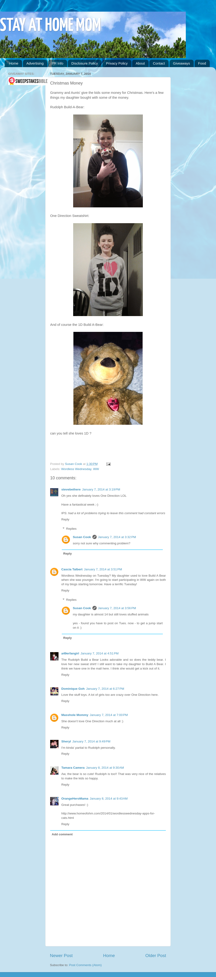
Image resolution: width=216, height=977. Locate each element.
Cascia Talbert (71, 569)
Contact (159, 63)
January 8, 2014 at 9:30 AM (105, 767)
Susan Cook (74, 464)
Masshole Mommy (74, 715)
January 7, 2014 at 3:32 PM (117, 537)
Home (13, 63)
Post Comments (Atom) (85, 965)
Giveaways (181, 63)
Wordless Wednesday (76, 469)
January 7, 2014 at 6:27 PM (105, 688)
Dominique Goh (73, 688)
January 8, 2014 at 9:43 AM (109, 798)
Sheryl (66, 741)
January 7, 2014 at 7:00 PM (109, 715)
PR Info (57, 63)
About (140, 63)
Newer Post (61, 955)
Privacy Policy (117, 63)
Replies (71, 528)
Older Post (155, 955)
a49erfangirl (70, 653)
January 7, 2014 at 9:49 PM (91, 741)
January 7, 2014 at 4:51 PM (100, 653)
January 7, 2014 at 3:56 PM (117, 608)
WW (96, 469)
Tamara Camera (73, 767)
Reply (65, 519)
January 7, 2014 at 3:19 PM (101, 489)
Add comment (62, 834)
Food (202, 63)
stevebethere (71, 489)
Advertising (35, 63)
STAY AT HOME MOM (50, 26)
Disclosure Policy (84, 63)
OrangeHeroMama (74, 798)
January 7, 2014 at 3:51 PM (103, 569)
